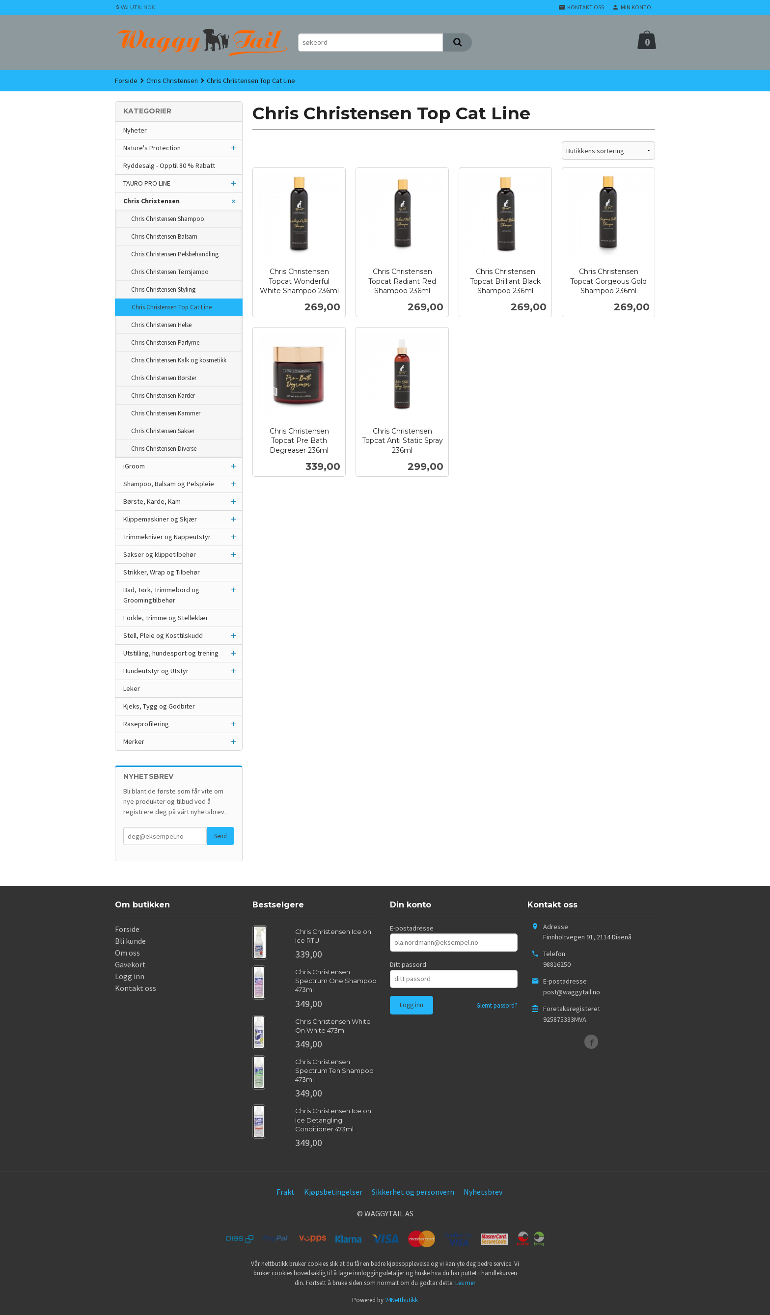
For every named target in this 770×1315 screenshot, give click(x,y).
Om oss (127, 953)
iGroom (134, 466)
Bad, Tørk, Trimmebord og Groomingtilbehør (161, 594)
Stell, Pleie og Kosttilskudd (163, 635)
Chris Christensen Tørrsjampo (170, 272)
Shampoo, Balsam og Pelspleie (168, 483)
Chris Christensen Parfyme (165, 342)
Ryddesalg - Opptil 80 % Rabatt (169, 165)
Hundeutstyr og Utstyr (156, 670)
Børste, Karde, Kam (152, 501)
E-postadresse (412, 928)
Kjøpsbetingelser (333, 1192)
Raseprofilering (146, 723)
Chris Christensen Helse (161, 325)
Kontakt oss (135, 988)
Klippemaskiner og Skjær (160, 519)
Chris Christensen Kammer (165, 413)
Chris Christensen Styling (163, 289)
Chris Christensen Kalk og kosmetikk (178, 360)
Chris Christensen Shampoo (167, 219)
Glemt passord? (497, 1005)
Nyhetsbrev (483, 1192)
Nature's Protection (152, 147)
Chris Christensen (151, 200)
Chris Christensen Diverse (163, 448)
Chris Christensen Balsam (164, 236)
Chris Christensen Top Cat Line (172, 307)
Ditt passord (408, 964)
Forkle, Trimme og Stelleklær (165, 617)
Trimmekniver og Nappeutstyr (167, 536)
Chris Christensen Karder (163, 395)
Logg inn (129, 976)
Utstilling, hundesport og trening (171, 653)
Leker (131, 688)
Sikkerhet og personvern (413, 1192)
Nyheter (135, 130)
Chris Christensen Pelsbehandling (175, 254)
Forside (126, 80)
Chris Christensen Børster (163, 378)
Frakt (285, 1192)
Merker (133, 741)
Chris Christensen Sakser (162, 431)
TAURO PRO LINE (146, 183)
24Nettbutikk (401, 1300)
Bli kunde (130, 941)
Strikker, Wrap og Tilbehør (161, 572)
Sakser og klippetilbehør (159, 554)
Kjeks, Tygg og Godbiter (159, 706)
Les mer (465, 1283)
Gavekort (130, 964)
